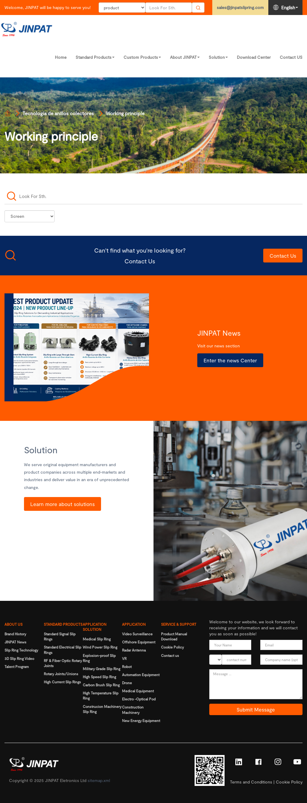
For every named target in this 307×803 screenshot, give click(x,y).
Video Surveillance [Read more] (137, 634)
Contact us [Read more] (170, 655)
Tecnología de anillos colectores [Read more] (58, 113)
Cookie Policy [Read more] (172, 647)
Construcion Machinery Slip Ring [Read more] (102, 709)
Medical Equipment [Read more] (138, 691)
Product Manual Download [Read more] (174, 636)
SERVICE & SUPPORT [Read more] (178, 624)
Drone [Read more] (127, 683)
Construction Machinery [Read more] (133, 709)
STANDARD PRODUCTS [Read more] (63, 624)
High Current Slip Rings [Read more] (62, 682)
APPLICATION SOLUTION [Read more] (94, 626)
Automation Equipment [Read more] (140, 675)
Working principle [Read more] (125, 113)
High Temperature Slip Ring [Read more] (100, 695)
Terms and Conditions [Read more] (251, 781)
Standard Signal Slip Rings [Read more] (60, 636)
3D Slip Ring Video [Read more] (19, 658)
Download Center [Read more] (254, 57)
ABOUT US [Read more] (13, 624)
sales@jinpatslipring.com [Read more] (240, 7)
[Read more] (7, 113)
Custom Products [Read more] (142, 57)
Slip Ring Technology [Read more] (21, 650)
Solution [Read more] (218, 57)
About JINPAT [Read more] (185, 57)
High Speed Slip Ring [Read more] (99, 677)
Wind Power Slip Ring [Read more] (100, 647)
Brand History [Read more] (15, 634)
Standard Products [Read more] (95, 57)
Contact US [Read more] (291, 57)
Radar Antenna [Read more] (134, 650)
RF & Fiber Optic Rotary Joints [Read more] (63, 663)
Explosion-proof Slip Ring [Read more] (99, 658)
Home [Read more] (61, 57)
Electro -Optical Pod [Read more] (139, 699)
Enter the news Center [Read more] (230, 360)
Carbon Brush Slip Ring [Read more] (101, 685)
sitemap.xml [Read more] (99, 780)
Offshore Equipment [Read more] (138, 642)
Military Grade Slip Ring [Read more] (101, 669)
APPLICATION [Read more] (134, 624)
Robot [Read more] (127, 666)
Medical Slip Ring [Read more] (97, 639)
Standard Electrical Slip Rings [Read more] (62, 649)
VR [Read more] (124, 658)
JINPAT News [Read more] (15, 642)
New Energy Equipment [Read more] (141, 720)
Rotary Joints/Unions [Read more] (61, 674)
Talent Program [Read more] (16, 666)
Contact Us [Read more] (283, 256)
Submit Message (256, 709)
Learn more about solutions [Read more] (62, 504)
